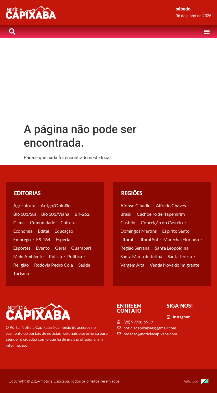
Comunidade (42, 222)
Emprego (22, 239)
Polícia (55, 256)
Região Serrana (134, 248)
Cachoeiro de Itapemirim (161, 214)
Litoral (126, 239)
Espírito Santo (176, 231)
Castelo (127, 222)
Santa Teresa (180, 256)
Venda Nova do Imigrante (174, 264)
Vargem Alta (132, 264)
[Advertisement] (108, 80)
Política (74, 256)
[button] (206, 31)
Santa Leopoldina (171, 248)
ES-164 (43, 239)
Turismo (21, 273)
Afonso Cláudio (135, 205)
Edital (43, 231)
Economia (22, 231)
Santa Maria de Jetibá (141, 256)
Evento (43, 248)
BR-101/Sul (24, 214)
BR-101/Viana (55, 214)
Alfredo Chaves (171, 205)
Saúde (84, 264)
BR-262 (82, 214)
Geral (60, 248)
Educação (64, 231)
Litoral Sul (148, 239)
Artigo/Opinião (56, 205)
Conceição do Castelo (162, 222)
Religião (21, 264)
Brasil (125, 214)
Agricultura (24, 205)
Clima (19, 222)
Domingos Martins (138, 231)
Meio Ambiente (28, 256)
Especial (63, 239)
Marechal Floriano (181, 239)
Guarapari (81, 248)
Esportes (22, 248)
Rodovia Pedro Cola (53, 264)
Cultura (67, 222)
